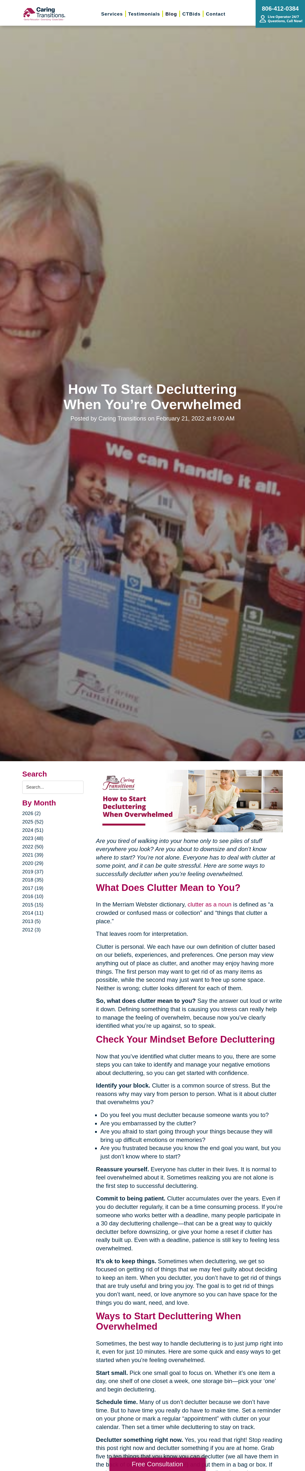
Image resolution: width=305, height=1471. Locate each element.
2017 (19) (32, 888)
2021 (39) (32, 855)
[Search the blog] (52, 787)
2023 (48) (32, 838)
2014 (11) (32, 913)
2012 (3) (31, 929)
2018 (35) (32, 880)
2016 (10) (32, 896)
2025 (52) (32, 821)
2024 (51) (32, 830)
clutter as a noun (209, 904)
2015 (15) (32, 904)
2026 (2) (31, 813)
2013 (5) (31, 921)
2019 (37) (32, 871)
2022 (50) (32, 846)
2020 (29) (32, 863)
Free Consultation (157, 1464)
